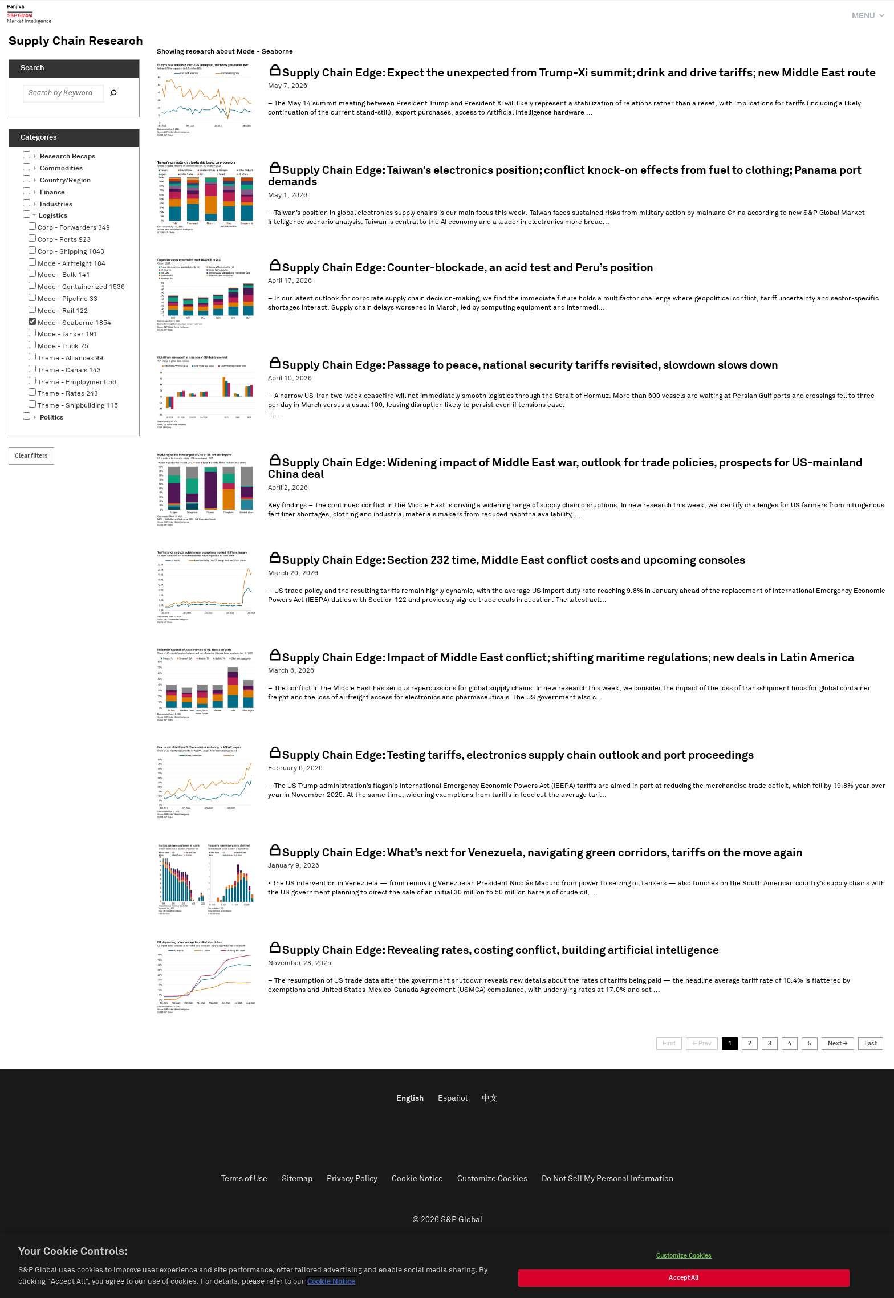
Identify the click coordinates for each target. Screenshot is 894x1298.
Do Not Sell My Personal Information (607, 1179)
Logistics (49, 216)
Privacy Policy (352, 1179)
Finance (49, 192)
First (669, 1043)
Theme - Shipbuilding (78, 405)
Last (870, 1043)
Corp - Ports (64, 240)
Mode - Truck (63, 346)
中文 (490, 1098)
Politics (48, 417)
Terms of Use (244, 1179)
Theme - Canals (69, 370)
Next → (838, 1043)
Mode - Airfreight (71, 264)
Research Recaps (64, 156)
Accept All (683, 1282)
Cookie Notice (417, 1179)
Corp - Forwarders (74, 228)
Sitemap (297, 1179)
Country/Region (62, 180)
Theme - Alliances (70, 358)
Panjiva (29, 13)
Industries (53, 204)
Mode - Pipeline (67, 299)
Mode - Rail (63, 311)
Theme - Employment (77, 382)
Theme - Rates (68, 393)
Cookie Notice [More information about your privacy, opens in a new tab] (331, 1285)
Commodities (58, 168)
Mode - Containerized (81, 287)
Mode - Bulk (64, 275)
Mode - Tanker (67, 334)
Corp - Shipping (71, 252)
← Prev (702, 1043)
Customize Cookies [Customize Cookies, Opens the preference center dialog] (684, 1259)
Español (453, 1098)
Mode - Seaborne (74, 323)
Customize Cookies (492, 1179)
